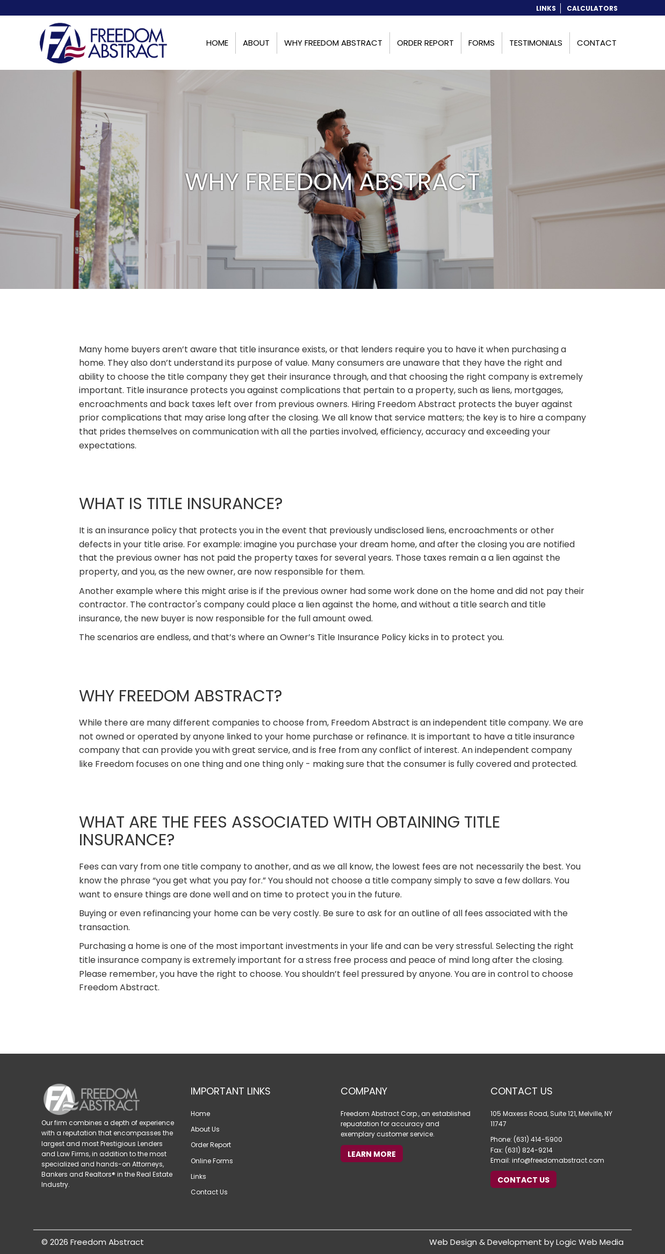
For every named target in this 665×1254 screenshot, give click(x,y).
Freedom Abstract (107, 1242)
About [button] (256, 42)
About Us (205, 1129)
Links (546, 8)
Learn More (372, 1154)
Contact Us (209, 1192)
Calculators (592, 8)
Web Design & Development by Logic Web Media (526, 1242)
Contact (597, 42)
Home (217, 42)
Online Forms (212, 1160)
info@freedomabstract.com (558, 1160)
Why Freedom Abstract (333, 42)
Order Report (425, 42)
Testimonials (535, 42)
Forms (481, 42)
